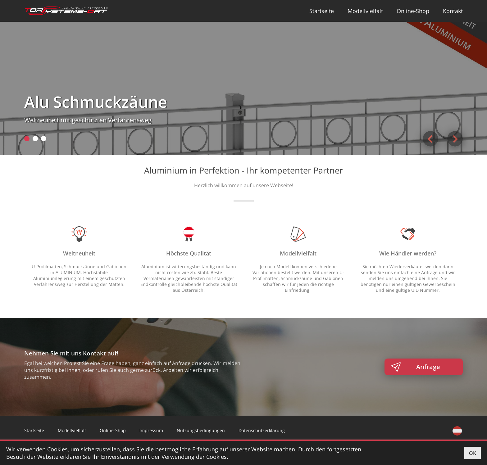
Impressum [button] (151, 430)
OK (472, 453)
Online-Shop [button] (413, 11)
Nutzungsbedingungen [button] (201, 430)
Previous (430, 139)
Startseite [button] (321, 11)
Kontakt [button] (453, 11)
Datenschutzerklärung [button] (262, 430)
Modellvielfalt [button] (365, 11)
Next (455, 139)
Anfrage (428, 367)
